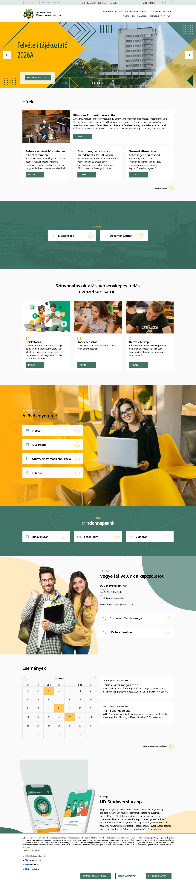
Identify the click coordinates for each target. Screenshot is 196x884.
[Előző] (7, 55)
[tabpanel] (98, 55)
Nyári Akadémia (114, 3)
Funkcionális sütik (34, 862)
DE (78, 3)
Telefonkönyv (46, 2)
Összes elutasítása (127, 877)
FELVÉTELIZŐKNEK (129, 16)
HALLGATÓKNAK (142, 16)
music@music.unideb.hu (112, 598)
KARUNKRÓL (108, 11)
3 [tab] (97, 83)
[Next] (189, 55)
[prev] (24, 678)
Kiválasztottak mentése (94, 877)
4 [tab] (99, 83)
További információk (37, 78)
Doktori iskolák (91, 3)
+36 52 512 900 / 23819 (111, 592)
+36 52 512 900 (30, 2)
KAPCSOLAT (167, 11)
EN (165, 3)
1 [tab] (92, 83)
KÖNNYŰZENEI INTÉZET (157, 16)
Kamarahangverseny (116, 710)
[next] (94, 678)
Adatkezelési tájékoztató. (146, 846)
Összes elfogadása (157, 877)
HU (161, 3)
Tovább (79, 137)
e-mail (58, 2)
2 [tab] (94, 83)
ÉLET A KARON (154, 11)
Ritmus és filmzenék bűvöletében (95, 115)
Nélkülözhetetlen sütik (36, 857)
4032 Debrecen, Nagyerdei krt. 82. (116, 604)
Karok (83, 3)
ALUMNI (169, 16)
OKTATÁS (119, 11)
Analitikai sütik (33, 866)
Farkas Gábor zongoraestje (120, 685)
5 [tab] (102, 83)
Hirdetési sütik (33, 870)
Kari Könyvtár (102, 3)
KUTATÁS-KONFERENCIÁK (136, 11)
